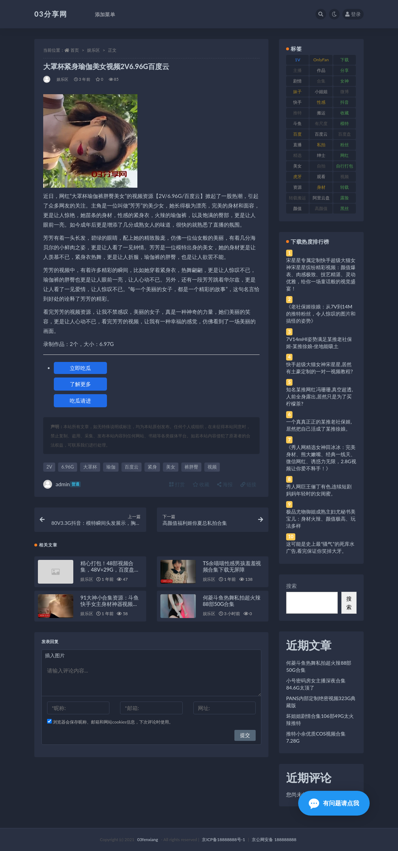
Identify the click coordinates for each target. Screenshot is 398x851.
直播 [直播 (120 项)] (297, 144)
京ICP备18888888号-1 (223, 839)
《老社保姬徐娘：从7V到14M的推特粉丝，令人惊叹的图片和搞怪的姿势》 (321, 313)
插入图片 (55, 655)
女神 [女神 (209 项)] (344, 81)
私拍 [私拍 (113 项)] (321, 144)
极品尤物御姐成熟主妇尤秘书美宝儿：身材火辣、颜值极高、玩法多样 (321, 519)
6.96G (67, 467)
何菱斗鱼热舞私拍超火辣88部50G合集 (232, 600)
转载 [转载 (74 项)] (344, 187)
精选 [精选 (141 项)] (297, 155)
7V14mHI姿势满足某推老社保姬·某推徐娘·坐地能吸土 (319, 342)
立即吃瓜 (80, 368)
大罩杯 (90, 467)
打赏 (177, 484)
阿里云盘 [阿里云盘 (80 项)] (321, 197)
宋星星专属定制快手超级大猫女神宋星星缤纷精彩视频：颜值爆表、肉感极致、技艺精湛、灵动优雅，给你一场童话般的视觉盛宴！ (321, 274)
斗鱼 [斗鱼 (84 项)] (297, 123)
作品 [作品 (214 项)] (321, 70)
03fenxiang (147, 839)
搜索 (291, 586)
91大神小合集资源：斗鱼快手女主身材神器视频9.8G (109, 603)
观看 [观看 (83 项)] (321, 176)
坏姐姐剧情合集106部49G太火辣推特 (320, 719)
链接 (248, 484)
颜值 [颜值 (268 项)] (297, 208)
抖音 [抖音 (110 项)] (344, 102)
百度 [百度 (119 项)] (297, 134)
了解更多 (80, 384)
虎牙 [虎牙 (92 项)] (297, 176)
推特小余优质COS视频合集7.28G (316, 737)
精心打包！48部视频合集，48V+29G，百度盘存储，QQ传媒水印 (110, 569)
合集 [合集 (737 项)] (321, 81)
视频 (212, 467)
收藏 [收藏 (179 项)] (344, 112)
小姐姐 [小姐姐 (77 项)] (321, 91)
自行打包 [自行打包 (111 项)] (344, 166)
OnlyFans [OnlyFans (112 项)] (321, 61)
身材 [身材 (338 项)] (321, 187)
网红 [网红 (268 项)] (344, 155)
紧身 (152, 467)
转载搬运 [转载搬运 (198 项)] (297, 197)
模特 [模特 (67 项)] (344, 123)
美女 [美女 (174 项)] (297, 166)
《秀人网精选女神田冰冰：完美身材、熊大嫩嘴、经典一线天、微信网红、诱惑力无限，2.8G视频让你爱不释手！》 (321, 457)
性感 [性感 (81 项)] (321, 102)
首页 (74, 50)
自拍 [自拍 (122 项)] (321, 166)
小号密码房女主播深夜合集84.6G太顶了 (316, 684)
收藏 (201, 484)
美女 (170, 467)
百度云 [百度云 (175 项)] (321, 134)
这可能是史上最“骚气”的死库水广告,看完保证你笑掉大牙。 (320, 547)
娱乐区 (93, 50)
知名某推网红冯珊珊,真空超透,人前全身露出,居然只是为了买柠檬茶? (319, 396)
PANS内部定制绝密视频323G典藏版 (321, 701)
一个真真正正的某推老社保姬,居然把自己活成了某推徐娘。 (319, 425)
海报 (225, 484)
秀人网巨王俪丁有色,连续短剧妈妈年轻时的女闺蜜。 (319, 490)
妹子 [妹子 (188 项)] (297, 91)
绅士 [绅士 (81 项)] (321, 155)
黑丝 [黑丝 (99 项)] (344, 208)
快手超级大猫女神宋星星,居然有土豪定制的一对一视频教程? (319, 367)
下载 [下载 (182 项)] (344, 59)
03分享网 (50, 14)
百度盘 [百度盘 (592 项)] (344, 134)
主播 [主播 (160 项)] (297, 70)
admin (62, 484)
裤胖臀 (191, 467)
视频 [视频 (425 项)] (344, 176)
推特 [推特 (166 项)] (297, 112)
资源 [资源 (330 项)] (297, 187)
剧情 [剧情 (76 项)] (297, 81)
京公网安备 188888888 (274, 839)
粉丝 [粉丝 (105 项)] (344, 144)
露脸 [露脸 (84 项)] (344, 197)
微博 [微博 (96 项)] (344, 91)
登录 (353, 14)
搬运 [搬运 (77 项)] (321, 112)
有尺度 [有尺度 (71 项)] (321, 123)
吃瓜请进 (80, 400)
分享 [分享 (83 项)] (344, 70)
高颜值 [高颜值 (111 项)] (321, 208)
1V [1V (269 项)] (297, 59)
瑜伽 (110, 467)
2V (49, 467)
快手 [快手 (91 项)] (297, 102)
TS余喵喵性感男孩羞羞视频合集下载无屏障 (232, 566)
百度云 (131, 467)
